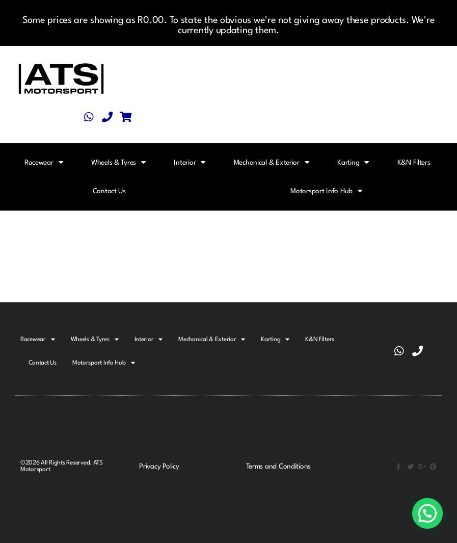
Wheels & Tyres (118, 162)
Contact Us (109, 191)
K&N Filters (414, 162)
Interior (189, 162)
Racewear (43, 162)
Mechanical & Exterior (271, 162)
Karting (353, 162)
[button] (427, 513)
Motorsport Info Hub (326, 191)
